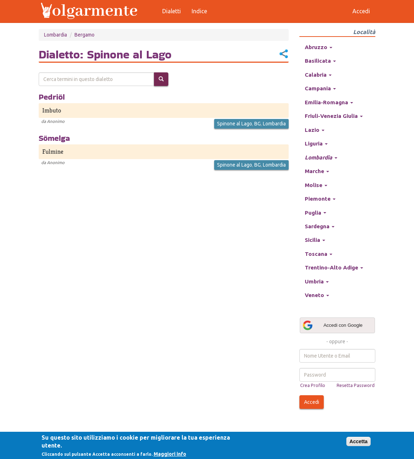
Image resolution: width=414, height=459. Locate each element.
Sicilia (315, 240)
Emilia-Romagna (329, 102)
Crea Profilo (312, 385)
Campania (320, 88)
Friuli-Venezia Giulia (334, 116)
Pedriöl (52, 96)
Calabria (318, 75)
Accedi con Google (332, 325)
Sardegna (319, 226)
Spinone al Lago (234, 123)
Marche (317, 171)
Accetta (359, 441)
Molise (316, 185)
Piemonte (320, 199)
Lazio (314, 130)
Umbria (317, 281)
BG (257, 123)
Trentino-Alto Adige (334, 267)
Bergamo (84, 35)
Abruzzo (318, 47)
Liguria (316, 143)
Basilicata (320, 61)
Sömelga (54, 138)
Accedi (311, 402)
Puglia (315, 213)
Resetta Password (356, 385)
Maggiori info (170, 454)
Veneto (317, 295)
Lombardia (55, 35)
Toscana (318, 254)
